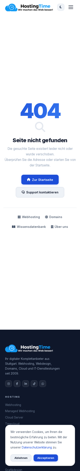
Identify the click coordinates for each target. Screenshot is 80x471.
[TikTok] (34, 383)
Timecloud (12, 424)
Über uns (59, 226)
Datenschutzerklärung (37, 447)
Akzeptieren (45, 458)
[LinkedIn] (25, 383)
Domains (53, 217)
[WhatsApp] (42, 383)
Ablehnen (21, 458)
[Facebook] (17, 383)
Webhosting (29, 217)
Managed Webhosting (20, 411)
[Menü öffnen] (71, 7)
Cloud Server (14, 417)
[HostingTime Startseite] (30, 7)
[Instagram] (8, 383)
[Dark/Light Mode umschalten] (60, 7)
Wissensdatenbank (29, 226)
